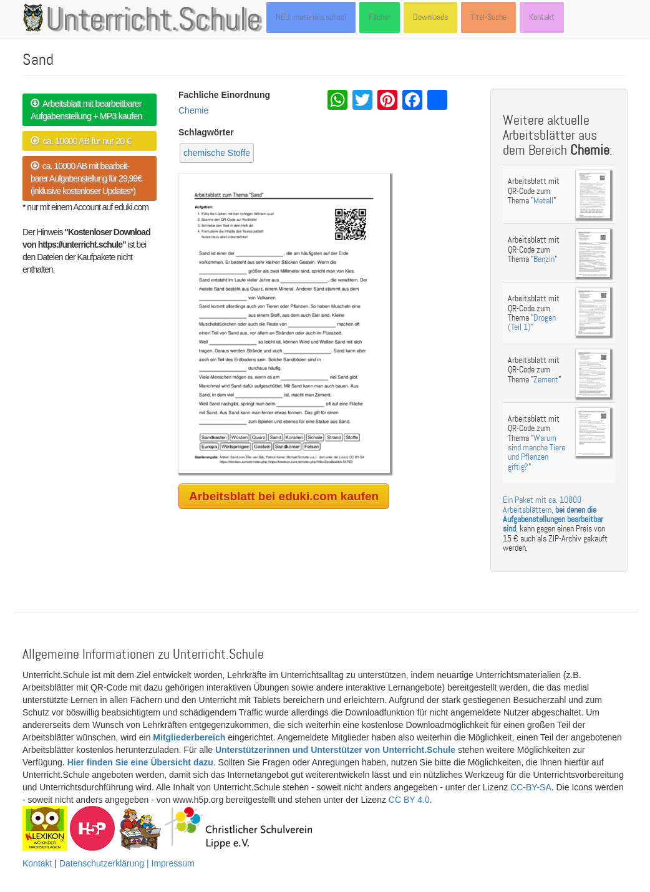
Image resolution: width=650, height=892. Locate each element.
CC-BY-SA (530, 787)
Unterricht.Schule (153, 20)
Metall (543, 200)
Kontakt (542, 17)
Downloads (430, 17)
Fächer (379, 17)
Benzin (544, 259)
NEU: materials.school (311, 17)
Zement (545, 379)
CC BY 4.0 (409, 800)
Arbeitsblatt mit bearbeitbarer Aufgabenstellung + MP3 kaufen (86, 110)
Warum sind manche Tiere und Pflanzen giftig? (536, 452)
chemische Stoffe (216, 153)
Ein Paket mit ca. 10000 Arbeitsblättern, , (553, 514)
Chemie (193, 110)
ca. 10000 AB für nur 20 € (81, 141)
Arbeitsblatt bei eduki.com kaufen (284, 496)
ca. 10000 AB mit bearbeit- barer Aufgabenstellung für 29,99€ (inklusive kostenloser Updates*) (86, 178)
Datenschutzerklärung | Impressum (127, 863)
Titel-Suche (488, 17)
